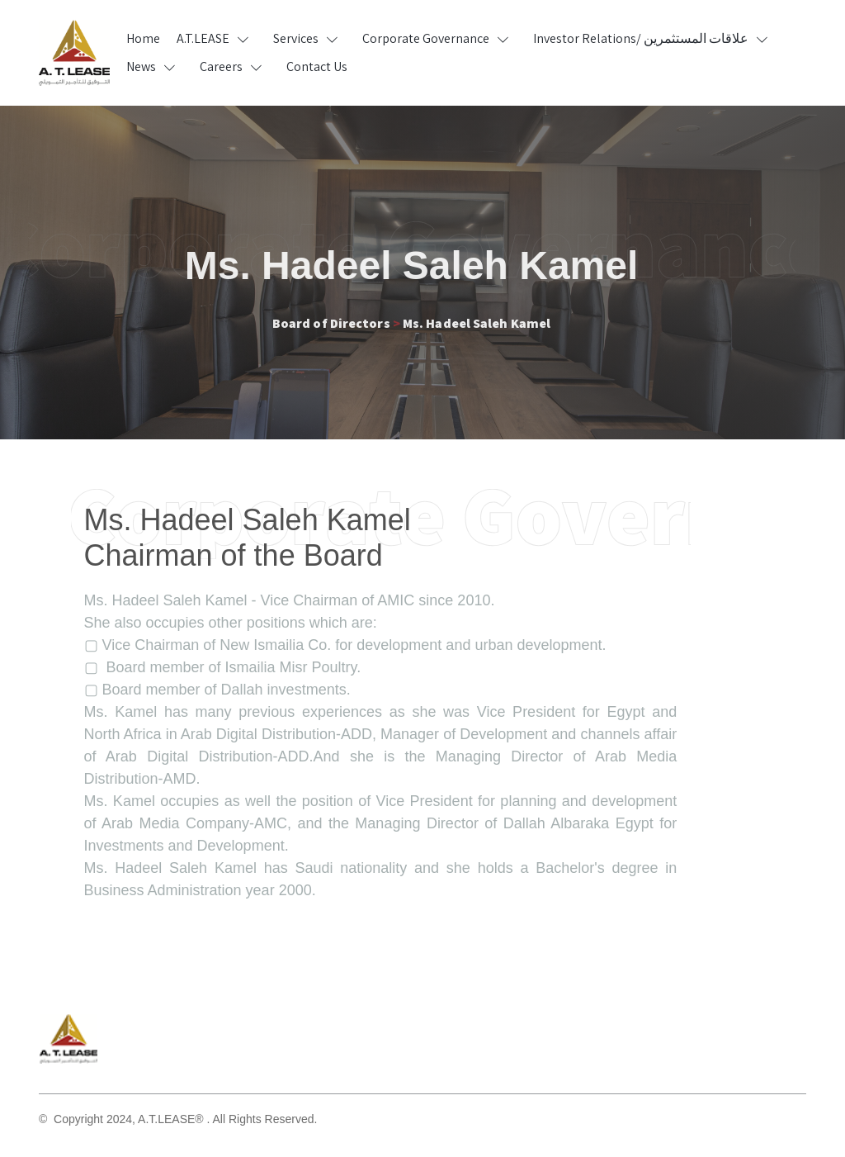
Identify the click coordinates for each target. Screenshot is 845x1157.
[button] (216, 39)
